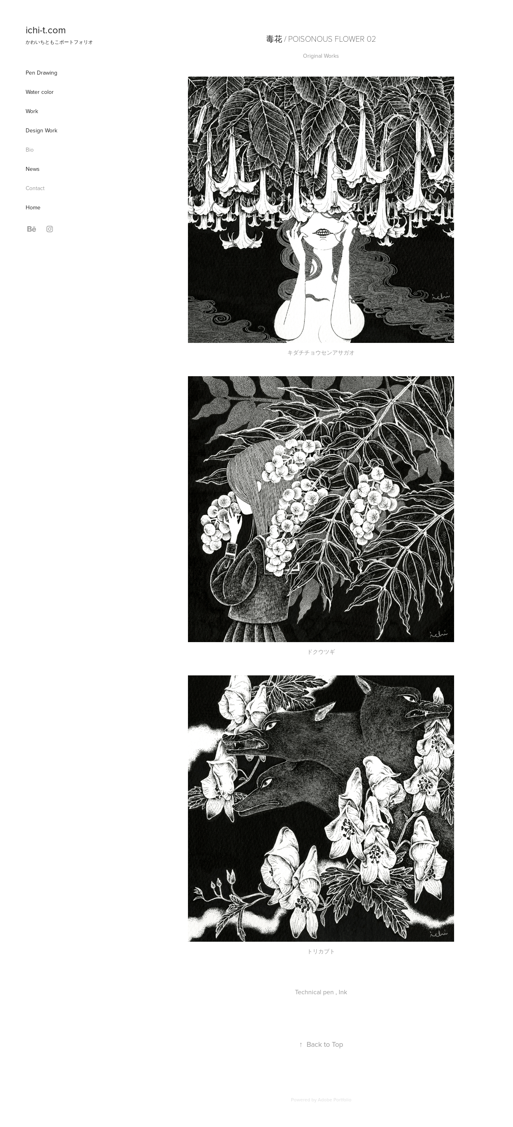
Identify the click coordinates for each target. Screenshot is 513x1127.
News (33, 169)
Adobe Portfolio (334, 1099)
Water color (40, 92)
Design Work (41, 130)
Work (32, 111)
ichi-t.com (46, 29)
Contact (35, 188)
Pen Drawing (41, 73)
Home (33, 207)
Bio (30, 150)
